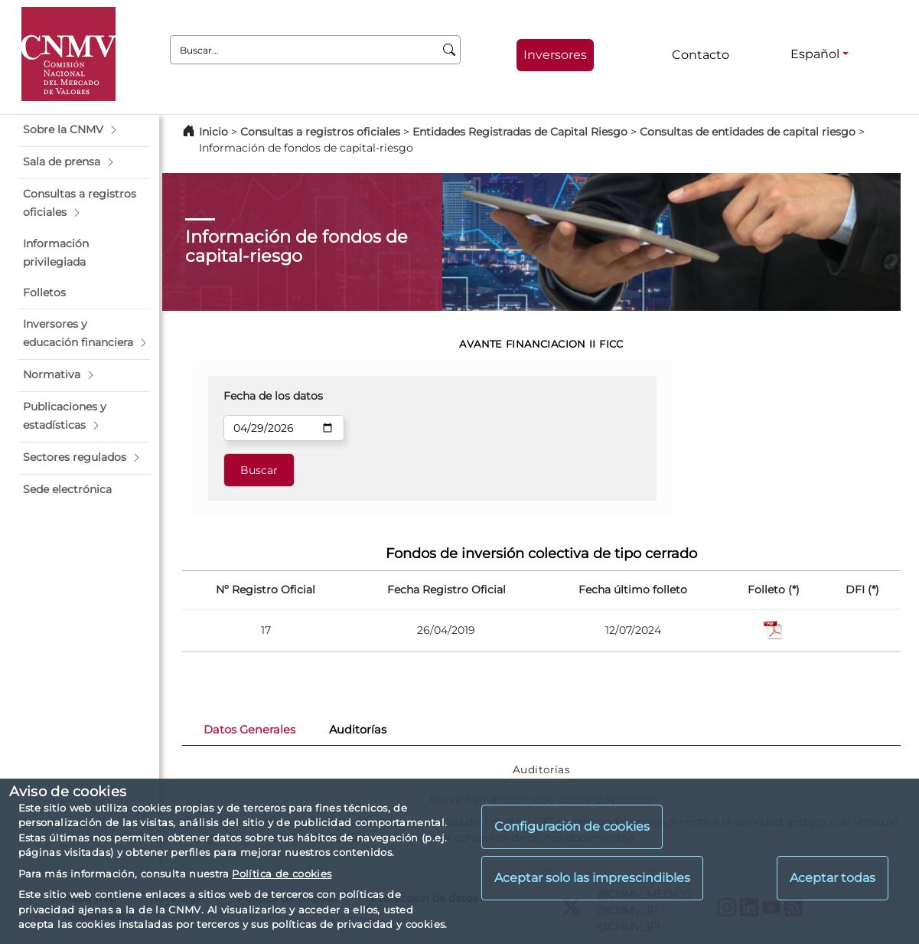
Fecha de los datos (273, 396)
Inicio (213, 132)
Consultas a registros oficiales (320, 132)
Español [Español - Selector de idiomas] (814, 54)
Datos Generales (249, 730)
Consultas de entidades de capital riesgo (747, 132)
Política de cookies (281, 873)
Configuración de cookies (572, 826)
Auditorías (357, 730)
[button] (84, 130)
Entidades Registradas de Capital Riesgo (519, 132)
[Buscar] (449, 49)
